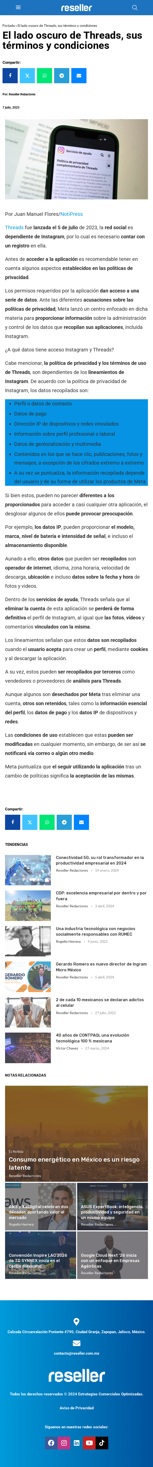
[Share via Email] (78, 75)
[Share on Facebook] (10, 75)
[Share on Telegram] (61, 75)
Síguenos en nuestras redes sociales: (76, 1427)
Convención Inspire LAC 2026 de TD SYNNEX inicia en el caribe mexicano (38, 1261)
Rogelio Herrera (68, 941)
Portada (9, 26)
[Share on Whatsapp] (44, 75)
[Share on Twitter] (27, 75)
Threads (14, 227)
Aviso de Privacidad (77, 1408)
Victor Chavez (67, 1048)
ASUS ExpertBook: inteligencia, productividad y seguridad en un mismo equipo (112, 1212)
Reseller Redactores (72, 870)
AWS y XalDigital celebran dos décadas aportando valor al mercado (38, 1212)
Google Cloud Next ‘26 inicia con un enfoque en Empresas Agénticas (110, 1261)
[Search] (134, 7)
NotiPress (71, 214)
